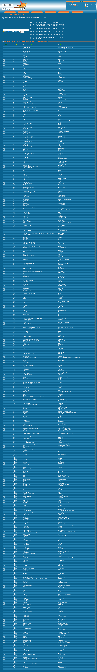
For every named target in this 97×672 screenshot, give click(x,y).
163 (14, 258)
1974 (31, 33)
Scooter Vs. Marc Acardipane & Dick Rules (32, 318)
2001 (39, 36)
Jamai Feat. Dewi (27, 224)
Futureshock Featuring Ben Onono (30, 339)
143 (14, 232)
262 (14, 387)
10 (13, 58)
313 (14, 454)
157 (14, 250)
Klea (24, 561)
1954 (42, 30)
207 (14, 315)
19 (13, 69)
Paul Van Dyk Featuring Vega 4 (29, 321)
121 (14, 203)
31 (13, 85)
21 (13, 72)
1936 (60, 27)
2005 (51, 36)
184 (14, 285)
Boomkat (25, 635)
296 (14, 432)
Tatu (24, 476)
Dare (24, 409)
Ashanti (24, 322)
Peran (24, 419)
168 (14, 264)
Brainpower (25, 637)
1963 (34, 31)
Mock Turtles (26, 584)
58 (13, 120)
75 (13, 143)
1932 (48, 27)
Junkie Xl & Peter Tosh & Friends (30, 553)
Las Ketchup (26, 252)
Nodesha (25, 247)
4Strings (25, 416)
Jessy (24, 457)
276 (14, 406)
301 (14, 438)
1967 (45, 31)
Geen (14, 666)
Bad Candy (25, 281)
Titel (12, 31)
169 (14, 266)
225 (14, 339)
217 (14, 328)
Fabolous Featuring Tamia (28, 313)
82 (13, 152)
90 (13, 162)
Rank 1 (24, 610)
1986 (31, 34)
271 (14, 399)
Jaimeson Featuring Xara (28, 332)
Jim (24, 119)
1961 (62, 30)
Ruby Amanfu (26, 631)
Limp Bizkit (25, 659)
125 (14, 208)
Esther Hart (25, 525)
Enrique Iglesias (26, 273)
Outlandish (25, 61)
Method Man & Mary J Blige (29, 654)
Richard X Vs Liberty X (28, 427)
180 (14, 280)
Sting (24, 481)
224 (14, 338)
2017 (51, 37)
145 (14, 234)
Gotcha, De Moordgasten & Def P (30, 532)
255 (14, 378)
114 (14, 194)
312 (14, 453)
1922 (54, 25)
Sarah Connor (26, 398)
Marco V (25, 576)
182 (14, 283)
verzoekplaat (23, 12)
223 (14, 336)
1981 (51, 33)
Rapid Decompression (27, 611)
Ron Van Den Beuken (27, 632)
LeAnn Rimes (26, 543)
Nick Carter (25, 593)
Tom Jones (25, 471)
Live (24, 229)
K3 (23, 80)
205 (14, 313)
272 (14, 400)
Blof (24, 124)
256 (14, 379)
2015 (45, 37)
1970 (54, 31)
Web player (88, 9)
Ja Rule (24, 539)
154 (14, 246)
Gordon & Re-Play (27, 323)
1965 (39, 31)
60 (13, 123)
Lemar (24, 370)
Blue (24, 179)
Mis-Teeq (25, 655)
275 (14, 404)
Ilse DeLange (26, 538)
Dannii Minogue (26, 351)
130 (14, 215)
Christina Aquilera (27, 71)
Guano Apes (25, 535)
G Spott (24, 355)
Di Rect (24, 228)
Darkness (25, 186)
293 (14, 428)
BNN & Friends (26, 283)
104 (14, 181)
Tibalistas (25, 412)
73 (13, 140)
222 (14, 335)
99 (13, 174)
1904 (36, 24)
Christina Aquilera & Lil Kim (29, 137)
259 (14, 383)
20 (13, 71)
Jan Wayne (25, 542)
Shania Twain (26, 164)
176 (14, 275)
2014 (42, 37)
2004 (48, 36)
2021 (62, 37)
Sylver (24, 364)
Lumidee (25, 81)
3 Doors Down (26, 491)
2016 (48, 37)
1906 (42, 24)
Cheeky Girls (26, 173)
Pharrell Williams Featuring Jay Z (30, 255)
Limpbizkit (25, 203)
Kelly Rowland (26, 111)
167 (14, 263)
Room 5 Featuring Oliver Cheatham (30, 317)
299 (14, 436)
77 (13, 145)
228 (14, 343)
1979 (45, 33)
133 (14, 218)
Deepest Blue (26, 344)
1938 (31, 28)
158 (14, 251)
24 (13, 76)
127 (14, 211)
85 (13, 156)
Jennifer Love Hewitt (27, 183)
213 (14, 323)
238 (14, 356)
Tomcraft (25, 237)
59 (13, 122)
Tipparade (15, 455)
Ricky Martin (26, 287)
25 (13, 77)
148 (14, 238)
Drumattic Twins (26, 341)
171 (14, 268)
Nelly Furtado (26, 391)
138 (14, 225)
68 (13, 133)
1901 (62, 22)
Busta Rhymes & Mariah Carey (29, 107)
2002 (42, 36)
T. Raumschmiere (27, 479)
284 (14, 416)
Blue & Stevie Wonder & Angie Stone (31, 433)
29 (13, 82)
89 (13, 161)
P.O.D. (24, 598)
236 (14, 353)
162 (14, 256)
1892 (36, 22)
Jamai (24, 69)
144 (14, 233)
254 (14, 377)
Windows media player (90, 4)
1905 (39, 24)
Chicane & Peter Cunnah (28, 498)
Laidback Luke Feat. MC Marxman (30, 357)
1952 (36, 30)
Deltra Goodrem (26, 205)
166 (14, 262)
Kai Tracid (25, 557)
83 (13, 153)
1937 (62, 27)
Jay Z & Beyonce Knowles (28, 136)
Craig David (25, 315)
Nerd (24, 591)
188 (14, 290)
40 (13, 97)
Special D (25, 226)
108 (14, 186)
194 (14, 298)
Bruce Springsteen (27, 496)
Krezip (24, 335)
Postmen (25, 603)
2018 (54, 37)
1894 (42, 22)
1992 (48, 34)
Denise (24, 505)
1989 (39, 34)
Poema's (25, 326)
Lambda (25, 565)
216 (14, 327)
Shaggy (24, 143)
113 (14, 192)
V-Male (24, 463)
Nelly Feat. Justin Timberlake (29, 242)
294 (14, 429)
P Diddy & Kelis (26, 597)
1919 (45, 25)
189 (14, 292)
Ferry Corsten (26, 406)
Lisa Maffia (25, 570)
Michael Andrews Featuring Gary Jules (31, 382)
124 (14, 207)
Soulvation (25, 181)
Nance (24, 587)
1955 (45, 30)
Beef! (24, 415)
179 (14, 279)
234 (14, 351)
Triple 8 (25, 467)
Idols (24, 437)
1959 (57, 30)
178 (14, 277)
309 (14, 449)
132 (14, 217)
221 (14, 334)
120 (14, 201)
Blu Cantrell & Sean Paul (28, 103)
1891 (34, 22)
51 (13, 111)
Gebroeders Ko (26, 529)
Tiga (24, 451)
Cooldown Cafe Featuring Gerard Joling (31, 372)
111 (13, 190)
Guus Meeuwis (26, 514)
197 (14, 302)
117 (14, 198)
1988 (36, 34)
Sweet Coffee (26, 356)
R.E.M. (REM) (26, 547)
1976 (36, 33)
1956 (48, 30)
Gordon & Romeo (27, 336)
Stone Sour (25, 331)
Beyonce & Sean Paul (27, 141)
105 (14, 182)
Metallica (25, 305)
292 (14, 427)
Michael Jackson (26, 311)
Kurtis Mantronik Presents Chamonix (31, 340)
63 (13, 127)
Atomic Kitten (26, 204)
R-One (24, 618)
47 (13, 106)
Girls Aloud (25, 131)
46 (13, 105)
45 (13, 103)
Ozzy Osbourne (26, 212)
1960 (60, 30)
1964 (36, 31)
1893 (39, 22)
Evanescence (26, 112)
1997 (62, 34)
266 (14, 392)
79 (13, 148)
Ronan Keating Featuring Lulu (29, 187)
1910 (54, 24)
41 (13, 98)
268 (14, 395)
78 (13, 147)
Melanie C (25, 256)
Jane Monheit (26, 667)
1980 (48, 33)
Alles (17, 31)
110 (14, 188)
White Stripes (26, 306)
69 (13, 135)
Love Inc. (25, 304)
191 (14, 294)
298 (14, 434)
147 (14, 237)
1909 (51, 24)
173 (14, 271)
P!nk (24, 88)
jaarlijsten (64, 12)
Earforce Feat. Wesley (27, 425)
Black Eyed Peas (26, 50)
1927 (34, 27)
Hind (24, 161)
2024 (36, 39)
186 (14, 288)
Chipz (24, 68)
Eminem (25, 60)
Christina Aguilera (27, 225)
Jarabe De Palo (26, 390)
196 (14, 301)
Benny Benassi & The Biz (28, 153)
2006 (54, 36)
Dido (24, 58)
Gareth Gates (26, 67)
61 (13, 124)
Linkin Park (25, 235)
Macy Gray (25, 572)
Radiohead (25, 608)
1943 (45, 28)
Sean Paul (25, 72)
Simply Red (25, 54)
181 (14, 281)
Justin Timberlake (27, 77)
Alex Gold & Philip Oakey (28, 493)
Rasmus (25, 65)
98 (13, 173)
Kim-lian (25, 122)
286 (14, 419)
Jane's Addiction (26, 548)
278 (14, 408)
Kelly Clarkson (26, 149)
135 (14, 221)
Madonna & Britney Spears (29, 154)
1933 (51, 27)
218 (14, 330)
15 (13, 64)
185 (14, 287)
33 (13, 88)
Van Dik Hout (26, 385)
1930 (42, 27)
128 (14, 212)
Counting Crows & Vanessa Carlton (30, 166)
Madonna (25, 211)
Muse (24, 379)
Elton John (25, 521)
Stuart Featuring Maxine (28, 290)
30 (13, 84)
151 (14, 242)
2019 (57, 37)
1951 (34, 30)
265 (14, 391)
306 (14, 445)
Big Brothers (26, 644)
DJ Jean (25, 375)
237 (14, 355)
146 (14, 235)
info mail (37, 12)
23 (13, 75)
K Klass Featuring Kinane (28, 328)
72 (13, 139)
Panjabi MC (25, 216)
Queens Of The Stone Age (28, 604)
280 (14, 411)
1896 (48, 22)
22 (13, 73)
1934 (54, 27)
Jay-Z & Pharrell (26, 549)
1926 (31, 27)
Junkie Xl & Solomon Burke (29, 555)
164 (14, 259)
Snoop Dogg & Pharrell (28, 123)
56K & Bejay (26, 492)
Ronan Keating (26, 615)
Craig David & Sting (27, 97)
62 (13, 126)
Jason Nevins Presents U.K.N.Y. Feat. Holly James (34, 245)
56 (13, 118)
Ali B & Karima (26, 648)
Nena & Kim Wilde (27, 48)
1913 (62, 24)
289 (14, 423)
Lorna (24, 105)
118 (14, 199)
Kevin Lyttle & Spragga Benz (29, 101)
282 (14, 413)
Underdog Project (27, 132)
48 (13, 107)
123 (14, 205)
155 (14, 247)
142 (14, 230)
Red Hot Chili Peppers (28, 280)
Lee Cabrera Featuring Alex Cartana (30, 428)
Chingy (24, 366)
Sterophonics (26, 276)
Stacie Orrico (26, 76)
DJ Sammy (25, 266)
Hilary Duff (25, 128)
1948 (60, 28)
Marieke (25, 208)
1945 (51, 28)
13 (13, 61)
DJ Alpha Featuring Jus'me (28, 442)
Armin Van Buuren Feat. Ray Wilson (31, 347)
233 (14, 349)
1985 (62, 33)
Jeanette (25, 551)
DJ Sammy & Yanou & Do (28, 92)
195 (14, 300)
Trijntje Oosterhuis (27, 268)
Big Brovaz (25, 59)
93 (13, 166)
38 (13, 94)
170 (14, 267)
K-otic (24, 563)
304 (14, 442)
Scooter (24, 170)
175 (14, 273)
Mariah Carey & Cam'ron (28, 577)
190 (14, 293)
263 (14, 389)
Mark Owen (25, 633)
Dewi (24, 162)
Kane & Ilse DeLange (27, 127)
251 (14, 373)
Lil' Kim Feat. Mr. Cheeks (28, 568)
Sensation (25, 126)
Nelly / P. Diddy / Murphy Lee (29, 243)
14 (13, 63)
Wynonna (25, 666)
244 (14, 364)
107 (14, 184)
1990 (42, 34)
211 (14, 321)
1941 (39, 28)
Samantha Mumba (27, 440)
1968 (48, 31)
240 (14, 358)
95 (13, 169)
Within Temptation (27, 221)
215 (14, 326)
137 (14, 224)
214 (14, 324)
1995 (57, 34)
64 (13, 128)
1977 (39, 33)
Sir (23, 267)
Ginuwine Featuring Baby (28, 353)
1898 (54, 22)
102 (14, 178)
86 (13, 157)
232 (14, 348)
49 (13, 109)
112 (14, 191)
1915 (34, 25)
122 (14, 204)
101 (14, 177)
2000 (36, 36)
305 (14, 444)
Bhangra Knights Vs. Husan (29, 293)
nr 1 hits (77, 12)
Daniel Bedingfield (27, 84)
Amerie (24, 646)
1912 (59, 24)
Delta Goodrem (26, 403)
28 (13, 81)
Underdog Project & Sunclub (29, 46)
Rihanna (25, 614)
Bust (24, 93)
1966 (42, 31)
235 (14, 352)
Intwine (24, 73)
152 (14, 243)
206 (14, 314)
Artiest (6, 31)
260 (14, 385)
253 (14, 375)
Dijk (24, 509)
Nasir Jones (25, 589)
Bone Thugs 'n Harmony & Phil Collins (31, 661)
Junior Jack (25, 200)
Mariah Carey (26, 284)
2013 (39, 37)
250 (14, 372)
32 (13, 86)
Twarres (25, 466)
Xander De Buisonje (27, 368)
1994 (54, 34)
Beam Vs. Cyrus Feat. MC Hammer (30, 546)
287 (14, 420)
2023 (34, 39)
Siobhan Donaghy (27, 628)
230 (14, 345)
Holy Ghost (25, 536)
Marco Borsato (26, 209)
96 (13, 170)
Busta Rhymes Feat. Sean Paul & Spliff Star (32, 271)
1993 (51, 34)
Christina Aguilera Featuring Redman (31, 177)
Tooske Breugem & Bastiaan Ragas (30, 110)
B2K (24, 653)
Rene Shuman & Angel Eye (29, 250)
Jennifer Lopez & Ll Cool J (29, 109)
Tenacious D (25, 345)
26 (13, 78)
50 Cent (25, 55)
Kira (24, 386)
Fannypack (25, 526)
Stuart (24, 98)
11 (13, 59)
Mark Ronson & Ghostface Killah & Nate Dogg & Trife (35, 578)
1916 (36, 25)
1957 (51, 30)
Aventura (25, 249)
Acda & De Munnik (27, 230)
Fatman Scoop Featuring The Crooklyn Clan (32, 246)
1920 (48, 25)
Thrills (24, 474)
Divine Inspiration (27, 510)
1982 (54, 33)
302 (14, 440)
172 (14, 269)
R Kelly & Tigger (27, 607)
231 (14, 347)
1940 (36, 28)
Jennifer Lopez (26, 157)
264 (14, 390)
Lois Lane (25, 454)
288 (14, 421)
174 (14, 272)
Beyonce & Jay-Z (27, 64)
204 (14, 311)
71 (13, 137)
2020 (59, 37)
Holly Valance (26, 438)
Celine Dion (25, 411)
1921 (51, 25)
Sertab (24, 140)
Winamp (87, 6)
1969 (51, 31)
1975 (34, 33)
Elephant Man (26, 518)
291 (14, 425)
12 (13, 60)
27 (13, 80)
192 (14, 296)
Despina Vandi (26, 506)
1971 (57, 31)
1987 (34, 34)
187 (14, 289)
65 (13, 129)
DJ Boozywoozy (26, 421)
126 (14, 209)
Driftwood (25, 254)
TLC (24, 472)
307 (14, 446)
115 (14, 195)
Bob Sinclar (25, 495)
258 (14, 382)
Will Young (25, 95)
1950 (31, 30)
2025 (39, 39)
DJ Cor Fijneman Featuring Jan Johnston (31, 444)
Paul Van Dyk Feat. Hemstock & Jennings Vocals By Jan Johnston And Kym (39, 233)
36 (13, 92)
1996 (60, 34)
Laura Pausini (26, 434)
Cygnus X (25, 275)
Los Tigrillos (26, 669)
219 (14, 331)
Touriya (24, 470)
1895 (45, 22)
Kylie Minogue (26, 182)
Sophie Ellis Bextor (27, 484)
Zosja (24, 458)
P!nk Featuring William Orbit (29, 191)
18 (13, 68)
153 (14, 245)
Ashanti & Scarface (27, 652)
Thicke (24, 86)
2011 (34, 37)
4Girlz (24, 298)
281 (14, 412)
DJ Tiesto (25, 56)
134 (14, 220)
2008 (60, 36)
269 (14, 396)
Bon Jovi (25, 190)
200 (14, 306)
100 (14, 175)
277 (14, 407)
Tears (24, 475)
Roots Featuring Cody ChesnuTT (30, 399)
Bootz (24, 636)
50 (13, 110)
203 (14, 310)
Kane (24, 90)
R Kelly (25, 194)
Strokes (24, 480)
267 (14, 394)
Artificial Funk (26, 650)
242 (14, 361)
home (10, 12)
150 (14, 241)
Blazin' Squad (26, 657)
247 (14, 368)
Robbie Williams (26, 52)
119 (14, 200)
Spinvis (24, 483)
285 (14, 417)
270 (14, 398)
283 (14, 415)
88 (13, 160)
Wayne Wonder (26, 89)
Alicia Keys (25, 239)
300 (14, 437)
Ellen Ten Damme (27, 519)
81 (13, 150)
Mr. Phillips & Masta (27, 585)
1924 (60, 25)
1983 (57, 33)
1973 (62, 31)
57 (13, 119)
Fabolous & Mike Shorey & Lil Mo (30, 147)
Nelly (24, 590)
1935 (57, 27)
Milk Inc (25, 582)
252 (14, 374)
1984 (60, 33)
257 (14, 381)
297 (14, 433)
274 (14, 403)
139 (14, 226)
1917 (39, 25)
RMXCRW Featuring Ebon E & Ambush (31, 232)
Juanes (24, 148)
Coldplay (25, 63)
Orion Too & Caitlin (27, 595)
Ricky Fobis (25, 430)
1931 (45, 27)
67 (13, 132)
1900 (60, 22)
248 (14, 369)
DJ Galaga (25, 441)
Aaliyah (25, 279)
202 (14, 309)
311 (14, 451)
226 (14, 340)
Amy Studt (25, 238)
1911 (57, 24)
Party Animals (26, 599)
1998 (31, 36)
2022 (31, 39)
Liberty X (25, 360)
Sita (24, 352)
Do (23, 115)
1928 (36, 27)
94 (13, 167)
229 (14, 344)
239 (14, 357)
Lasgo (24, 361)
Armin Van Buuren (27, 641)
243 (14, 362)
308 (14, 447)
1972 (60, 31)
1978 (42, 33)
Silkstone (25, 625)
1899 (57, 22)
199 (14, 305)
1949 (62, 28)
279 (14, 409)
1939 (34, 28)
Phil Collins (25, 94)
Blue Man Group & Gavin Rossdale (30, 658)
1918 (42, 25)
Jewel (24, 114)
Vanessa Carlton (26, 464)
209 (14, 318)
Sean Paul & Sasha (27, 623)
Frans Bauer (25, 158)
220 (14, 332)
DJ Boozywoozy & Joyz (28, 512)
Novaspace (25, 338)
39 (13, 95)
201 (14, 307)
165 (14, 260)
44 (13, 102)
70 (13, 136)
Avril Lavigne (26, 116)
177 (14, 276)
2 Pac (24, 489)
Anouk (24, 343)
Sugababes (25, 75)
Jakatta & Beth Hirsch (27, 540)
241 (14, 360)
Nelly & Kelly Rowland (28, 167)
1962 (31, 31)
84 (13, 154)
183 (14, 284)
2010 (31, 37)
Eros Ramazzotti (26, 523)
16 (13, 65)
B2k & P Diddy (26, 156)
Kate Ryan (25, 559)
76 (13, 144)
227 (14, 341)
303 (14, 441)
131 (14, 216)
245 (14, 365)
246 (14, 366)
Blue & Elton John (27, 47)
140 (14, 228)
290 (14, 424)
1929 (39, 27)
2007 (57, 36)
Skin (24, 488)
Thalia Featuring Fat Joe (28, 383)
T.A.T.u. (25, 184)
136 (14, 222)
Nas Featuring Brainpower (28, 263)
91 (13, 164)
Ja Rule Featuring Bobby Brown (30, 404)
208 (14, 317)
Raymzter (25, 423)
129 (14, 213)
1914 (31, 25)
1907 (45, 24)
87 (13, 158)
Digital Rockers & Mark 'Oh (29, 508)
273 (14, 402)
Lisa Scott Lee (26, 387)
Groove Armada (26, 198)
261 (14, 386)
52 (13, 112)
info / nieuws (50, 12)
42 (13, 99)
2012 (36, 37)
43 (13, 101)
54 (13, 115)
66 (13, 131)
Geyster (24, 424)
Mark (24, 407)
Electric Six (25, 517)
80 (13, 149)
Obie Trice (25, 269)
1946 (54, 28)
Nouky (24, 594)
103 (14, 179)
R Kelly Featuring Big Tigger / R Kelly (31, 207)
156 (14, 249)
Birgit (24, 377)
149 (14, 239)
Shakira (24, 178)
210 (14, 319)
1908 (48, 24)
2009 (62, 36)
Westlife (25, 392)
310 (14, 450)
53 (13, 114)
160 (14, 254)
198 (14, 304)
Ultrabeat (25, 324)
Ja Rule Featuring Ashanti (28, 436)
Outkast (24, 307)
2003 (45, 36)
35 (13, 90)
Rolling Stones (26, 222)
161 (14, 255)
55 (13, 116)
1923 (57, 25)
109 (14, 187)
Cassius (24, 171)
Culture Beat (26, 501)
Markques (25, 580)
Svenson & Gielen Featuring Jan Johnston (32, 327)
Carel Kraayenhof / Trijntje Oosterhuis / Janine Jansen (34, 396)
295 (14, 430)
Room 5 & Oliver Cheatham (29, 78)
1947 (57, 28)
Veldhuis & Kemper (27, 51)
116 (14, 196)
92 (13, 165)
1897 (51, 22)
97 (13, 171)
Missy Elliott (26, 314)
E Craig (24, 402)
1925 (62, 25)
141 (14, 229)
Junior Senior (26, 369)
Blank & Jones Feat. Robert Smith (30, 663)
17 (13, 67)
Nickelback (25, 188)
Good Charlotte (26, 241)
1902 (31, 24)
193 (14, 297)
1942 (42, 28)
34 (13, 89)
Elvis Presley (26, 220)
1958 (54, 30)
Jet (23, 301)
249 (14, 370)
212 (14, 322)
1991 (45, 34)
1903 (34, 24)
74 (13, 141)
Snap (24, 487)
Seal (24, 621)
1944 (48, 28)
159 (14, 252)
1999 (34, 36)
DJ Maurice (25, 400)
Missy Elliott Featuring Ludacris (30, 449)
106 (14, 183)
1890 (31, 22)
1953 (39, 30)
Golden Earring (26, 373)
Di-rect (24, 85)
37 (13, 93)
